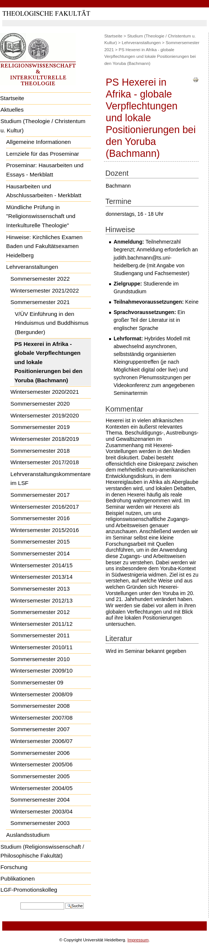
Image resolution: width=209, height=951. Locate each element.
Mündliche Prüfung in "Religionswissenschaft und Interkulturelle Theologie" (40, 216)
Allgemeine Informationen (38, 142)
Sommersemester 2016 (40, 518)
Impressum (137, 940)
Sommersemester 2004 (40, 799)
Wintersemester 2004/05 (41, 788)
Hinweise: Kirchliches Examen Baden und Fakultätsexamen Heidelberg (44, 246)
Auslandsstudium (28, 835)
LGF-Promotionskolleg (28, 889)
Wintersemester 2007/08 (41, 717)
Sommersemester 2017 (40, 495)
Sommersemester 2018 (40, 451)
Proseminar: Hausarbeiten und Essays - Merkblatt (45, 170)
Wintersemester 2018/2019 (44, 439)
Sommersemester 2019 (40, 427)
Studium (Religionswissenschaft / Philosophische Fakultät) (42, 851)
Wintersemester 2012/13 (41, 600)
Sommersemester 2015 (40, 541)
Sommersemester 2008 (40, 706)
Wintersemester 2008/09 (41, 694)
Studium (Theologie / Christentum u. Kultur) (42, 125)
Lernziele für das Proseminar (42, 154)
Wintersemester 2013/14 (41, 577)
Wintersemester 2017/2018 (44, 462)
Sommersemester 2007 (40, 729)
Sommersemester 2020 (40, 403)
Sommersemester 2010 (40, 659)
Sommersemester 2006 (40, 753)
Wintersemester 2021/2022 (44, 290)
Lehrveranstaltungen (32, 267)
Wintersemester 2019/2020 (44, 415)
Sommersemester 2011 (40, 635)
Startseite (113, 36)
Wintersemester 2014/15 (41, 565)
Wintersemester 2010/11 (41, 647)
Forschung (13, 867)
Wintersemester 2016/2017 (44, 506)
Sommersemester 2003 (40, 823)
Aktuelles (11, 109)
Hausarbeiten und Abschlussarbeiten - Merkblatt (43, 191)
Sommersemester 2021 (40, 302)
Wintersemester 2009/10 (41, 670)
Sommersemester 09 (36, 682)
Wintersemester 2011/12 (41, 624)
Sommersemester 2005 (40, 776)
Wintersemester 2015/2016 (44, 530)
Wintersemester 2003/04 (41, 811)
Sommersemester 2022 (40, 278)
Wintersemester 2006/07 (41, 741)
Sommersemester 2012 (40, 612)
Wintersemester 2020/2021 (44, 392)
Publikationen (17, 878)
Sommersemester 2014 (40, 553)
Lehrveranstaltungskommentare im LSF (50, 478)
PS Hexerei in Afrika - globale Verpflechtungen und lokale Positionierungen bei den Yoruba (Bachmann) (48, 362)
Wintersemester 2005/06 (41, 764)
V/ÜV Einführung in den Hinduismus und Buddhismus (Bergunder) (52, 323)
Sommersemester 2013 (40, 588)
